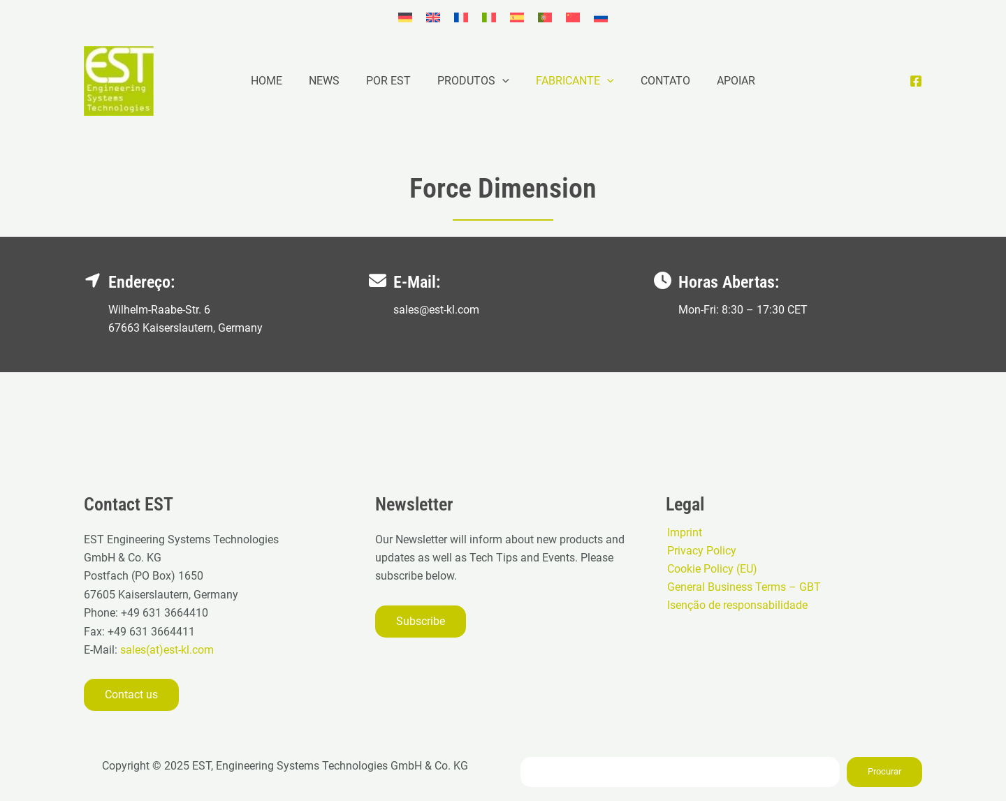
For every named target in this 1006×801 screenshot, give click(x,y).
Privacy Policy (700, 550)
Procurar (884, 771)
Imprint (683, 531)
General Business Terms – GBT (742, 587)
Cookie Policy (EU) (711, 568)
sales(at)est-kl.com (165, 649)
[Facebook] (916, 81)
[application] (502, 81)
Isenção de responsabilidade (736, 605)
